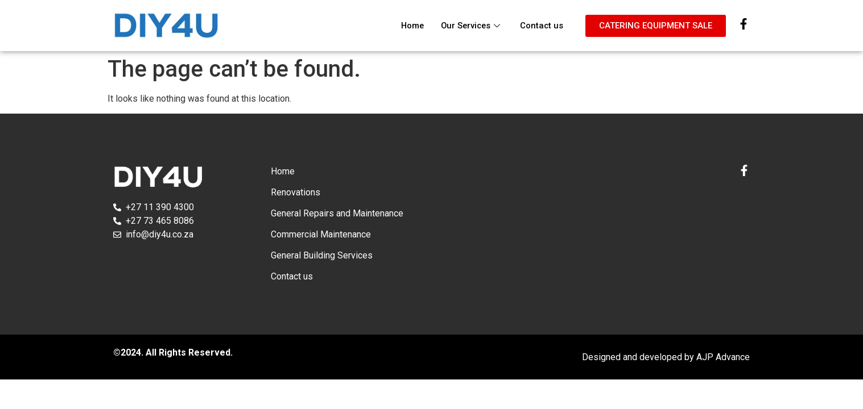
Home (409, 25)
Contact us (541, 25)
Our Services (470, 25)
